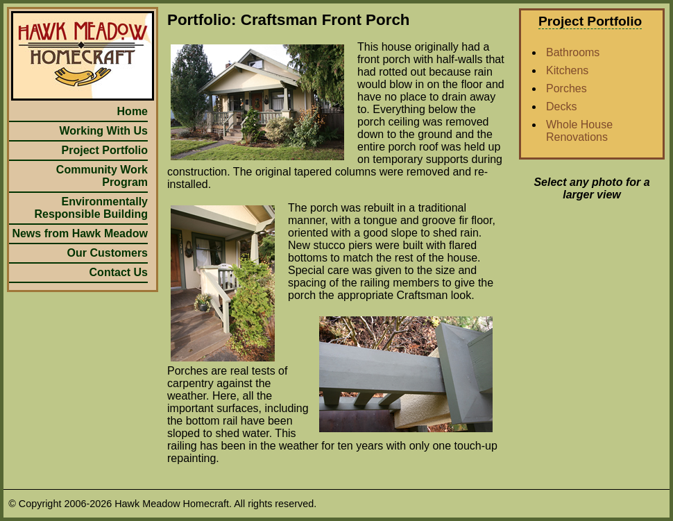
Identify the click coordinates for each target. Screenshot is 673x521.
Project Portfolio (105, 150)
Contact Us (119, 272)
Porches (566, 88)
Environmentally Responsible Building (91, 208)
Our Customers (107, 253)
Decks (561, 106)
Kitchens (567, 70)
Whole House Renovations (579, 131)
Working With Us (103, 131)
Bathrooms (572, 52)
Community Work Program (102, 176)
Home (132, 111)
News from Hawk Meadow (80, 233)
